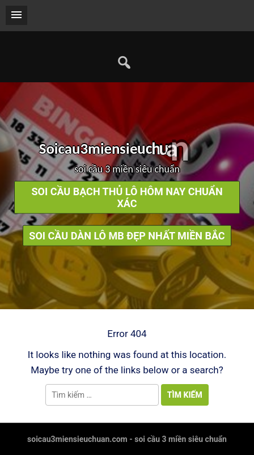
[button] (16, 15)
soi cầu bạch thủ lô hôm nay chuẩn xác (126, 197)
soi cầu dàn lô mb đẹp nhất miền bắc (127, 235)
